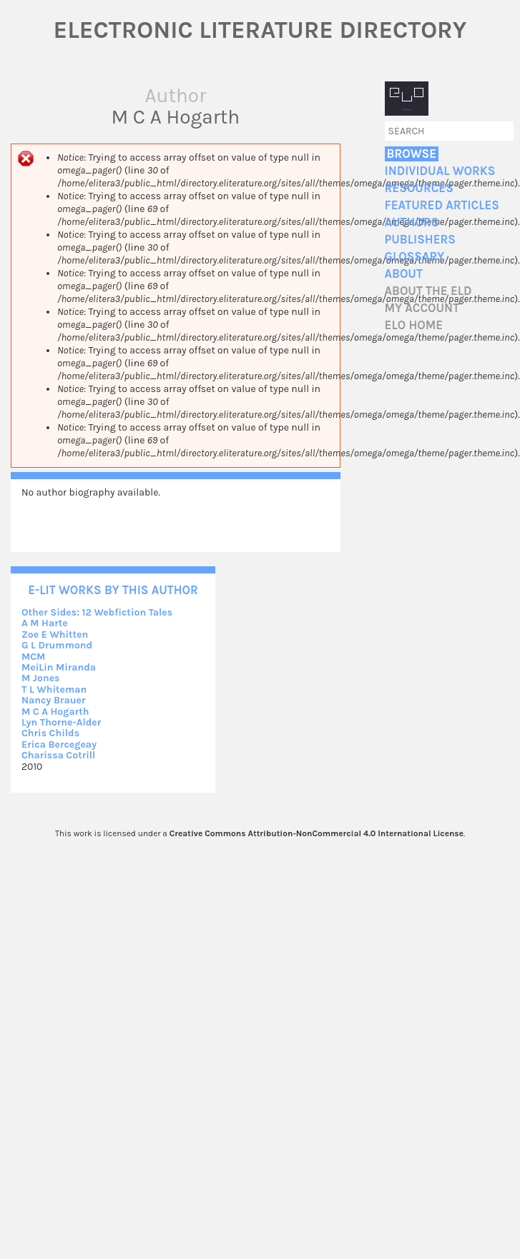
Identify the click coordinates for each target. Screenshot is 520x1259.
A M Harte (44, 623)
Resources (419, 188)
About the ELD (428, 291)
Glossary (415, 257)
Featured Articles (442, 205)
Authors (412, 222)
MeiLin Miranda (58, 667)
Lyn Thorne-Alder (61, 722)
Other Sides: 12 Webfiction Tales (96, 612)
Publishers (420, 239)
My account (422, 308)
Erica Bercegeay (59, 744)
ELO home (414, 325)
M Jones (40, 678)
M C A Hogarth (55, 712)
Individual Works (440, 171)
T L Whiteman (54, 689)
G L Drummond (56, 645)
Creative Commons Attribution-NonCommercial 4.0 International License (316, 833)
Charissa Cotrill (58, 755)
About (404, 274)
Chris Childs (50, 733)
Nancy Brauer (53, 700)
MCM (33, 657)
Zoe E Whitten (54, 634)
